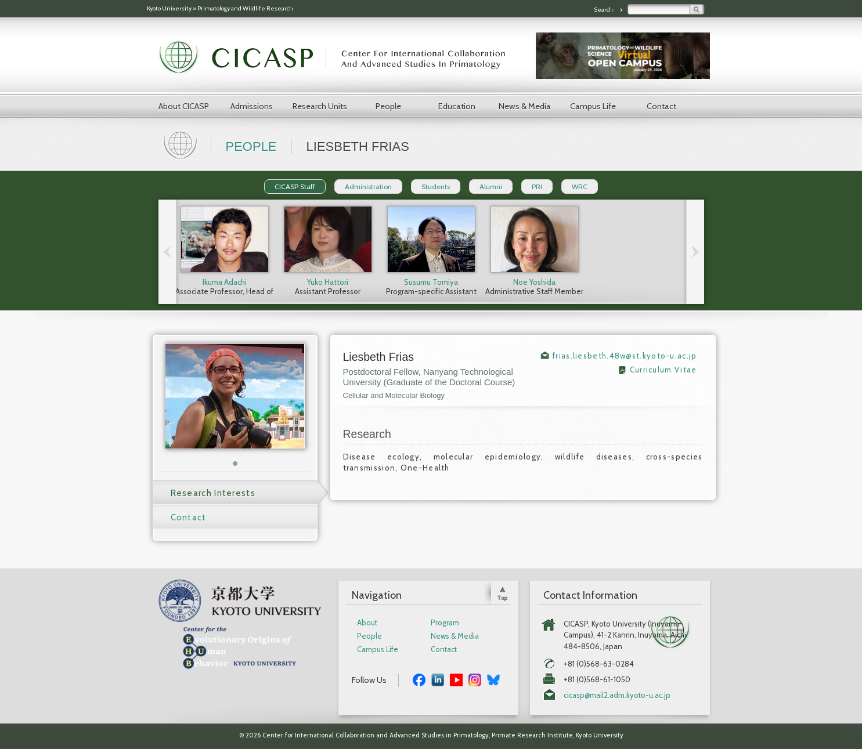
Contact (661, 106)
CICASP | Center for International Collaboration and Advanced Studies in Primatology (338, 58)
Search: (605, 9)
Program (445, 622)
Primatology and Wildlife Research (245, 8)
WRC (579, 186)
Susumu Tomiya (431, 282)
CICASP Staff (295, 186)
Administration (368, 186)
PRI (537, 186)
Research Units (320, 106)
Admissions (251, 106)
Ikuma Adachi (225, 282)
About (367, 622)
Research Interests (213, 493)
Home (181, 143)
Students (435, 186)
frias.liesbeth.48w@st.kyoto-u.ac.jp (625, 355)
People (388, 106)
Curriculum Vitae (663, 369)
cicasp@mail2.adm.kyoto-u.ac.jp (617, 695)
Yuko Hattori (327, 282)
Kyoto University (169, 8)
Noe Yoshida (534, 282)
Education (456, 106)
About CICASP (183, 106)
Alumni (490, 186)
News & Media (525, 106)
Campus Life (593, 106)
